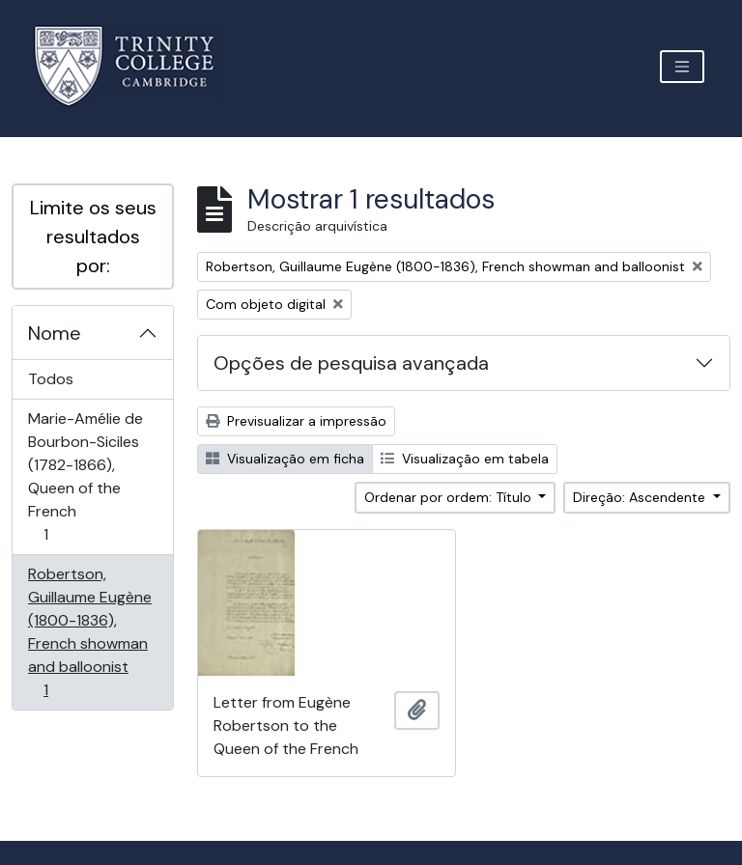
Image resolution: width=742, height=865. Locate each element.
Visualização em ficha (285, 458)
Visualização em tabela (465, 458)
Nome (54, 333)
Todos (50, 379)
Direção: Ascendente (641, 497)
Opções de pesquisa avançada (351, 363)
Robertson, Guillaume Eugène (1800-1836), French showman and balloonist (89, 632)
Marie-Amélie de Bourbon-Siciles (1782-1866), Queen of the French (85, 476)
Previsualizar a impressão (296, 421)
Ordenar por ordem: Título (449, 497)
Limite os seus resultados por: (93, 236)
